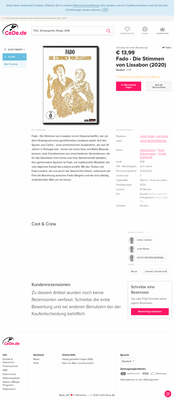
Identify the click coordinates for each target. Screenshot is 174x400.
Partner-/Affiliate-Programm (11, 384)
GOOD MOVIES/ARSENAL (153, 141)
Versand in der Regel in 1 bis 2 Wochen (139, 76)
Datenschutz (9, 374)
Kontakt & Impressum (8, 361)
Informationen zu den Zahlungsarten (139, 379)
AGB (5, 370)
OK (105, 10)
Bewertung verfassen (150, 311)
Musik (161, 150)
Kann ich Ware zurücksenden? (78, 363)
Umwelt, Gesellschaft (156, 271)
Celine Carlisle (147, 136)
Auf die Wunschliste (158, 86)
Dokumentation (148, 150)
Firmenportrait (10, 366)
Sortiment (15, 49)
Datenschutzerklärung (86, 5)
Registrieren (9, 389)
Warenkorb (162, 30)
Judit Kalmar (162, 136)
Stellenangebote (11, 378)
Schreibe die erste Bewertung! (131, 48)
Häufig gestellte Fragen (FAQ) (77, 359)
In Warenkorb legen (128, 86)
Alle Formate (11, 64)
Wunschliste (127, 30)
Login (145, 30)
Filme (11, 57)
